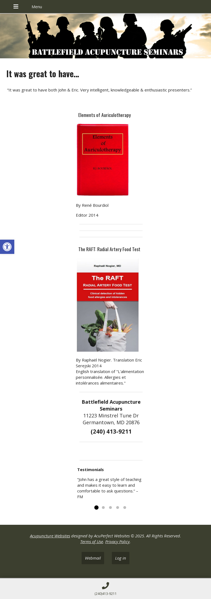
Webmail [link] (93, 558)
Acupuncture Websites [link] (50, 535)
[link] (7, 247)
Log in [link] (120, 558)
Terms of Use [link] (91, 541)
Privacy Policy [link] (117, 541)
